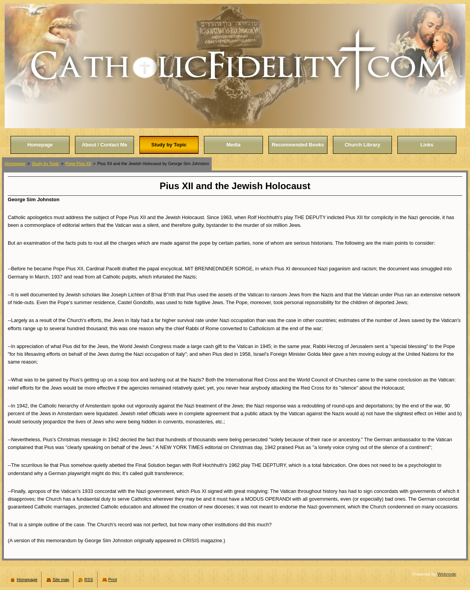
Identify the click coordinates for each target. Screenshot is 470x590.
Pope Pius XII (78, 163)
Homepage (15, 163)
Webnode (446, 574)
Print (112, 579)
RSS (88, 579)
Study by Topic (45, 163)
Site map (60, 579)
